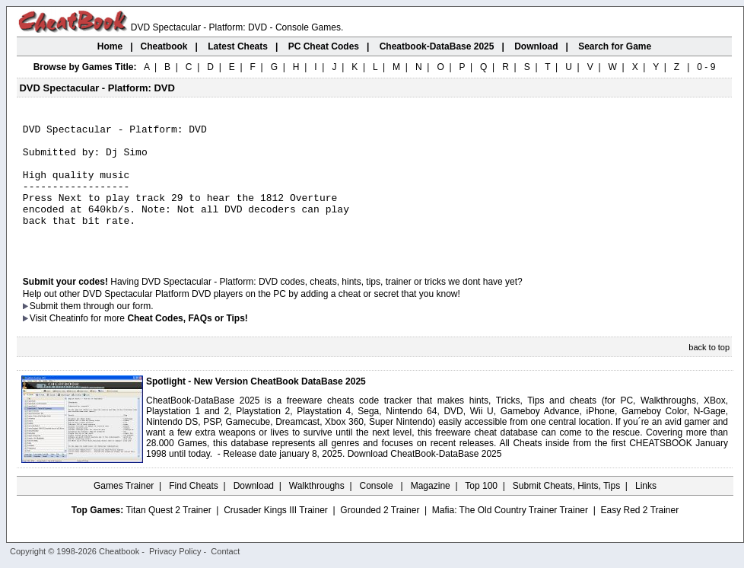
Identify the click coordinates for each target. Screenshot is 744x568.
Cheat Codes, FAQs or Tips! (187, 343)
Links (646, 511)
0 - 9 (706, 67)
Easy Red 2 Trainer (639, 535)
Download (254, 511)
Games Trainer (124, 511)
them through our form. (107, 331)
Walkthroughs (317, 511)
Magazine (430, 511)
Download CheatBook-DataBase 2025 (425, 479)
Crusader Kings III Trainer (276, 535)
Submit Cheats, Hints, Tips (566, 511)
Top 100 (481, 511)
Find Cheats (193, 511)
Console (378, 511)
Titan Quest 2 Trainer (168, 535)
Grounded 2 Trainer (379, 535)
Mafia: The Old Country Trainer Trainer (510, 535)
